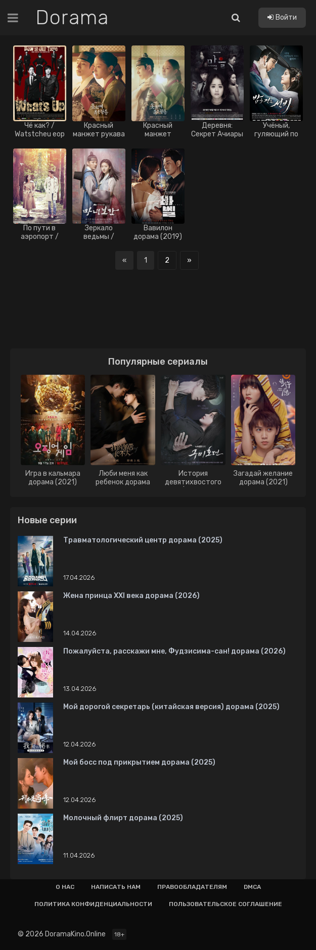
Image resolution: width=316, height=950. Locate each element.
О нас (65, 886)
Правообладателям (192, 886)
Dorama (72, 17)
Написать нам (116, 886)
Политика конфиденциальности (93, 904)
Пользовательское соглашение (225, 904)
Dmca (252, 886)
